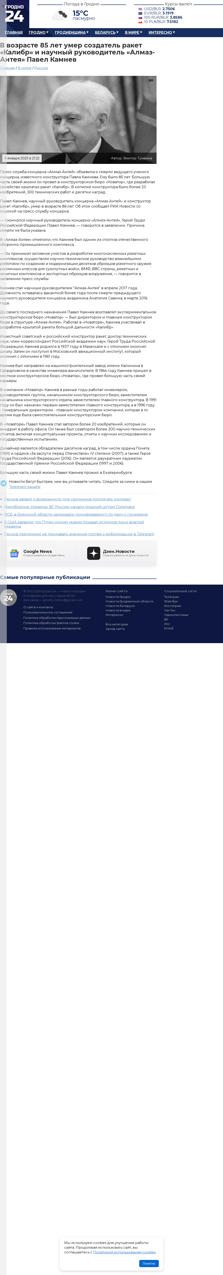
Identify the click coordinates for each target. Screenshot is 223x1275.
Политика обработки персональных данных (57, 617)
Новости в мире (118, 610)
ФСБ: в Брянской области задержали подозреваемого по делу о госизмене (76, 514)
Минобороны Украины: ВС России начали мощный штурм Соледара (69, 507)
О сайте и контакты (38, 607)
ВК (166, 619)
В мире (132, 32)
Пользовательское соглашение (48, 612)
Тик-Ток (169, 610)
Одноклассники (176, 615)
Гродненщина (70, 32)
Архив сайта (115, 629)
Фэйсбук (171, 601)
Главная (14, 32)
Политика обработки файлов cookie (51, 623)
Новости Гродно (118, 597)
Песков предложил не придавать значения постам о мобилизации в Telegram (79, 534)
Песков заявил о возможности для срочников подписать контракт (67, 499)
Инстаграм (172, 606)
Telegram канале (25, 487)
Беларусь (105, 32)
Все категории (117, 624)
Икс (167, 624)
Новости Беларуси (120, 606)
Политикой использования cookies (124, 1252)
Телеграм (171, 597)
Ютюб (168, 628)
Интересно (160, 32)
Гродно (37, 32)
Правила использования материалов (52, 628)
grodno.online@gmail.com (62, 600)
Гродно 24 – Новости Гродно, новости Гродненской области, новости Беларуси (14, 14)
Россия (41, 68)
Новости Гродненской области (129, 601)
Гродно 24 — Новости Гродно (8, 597)
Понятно (149, 1263)
